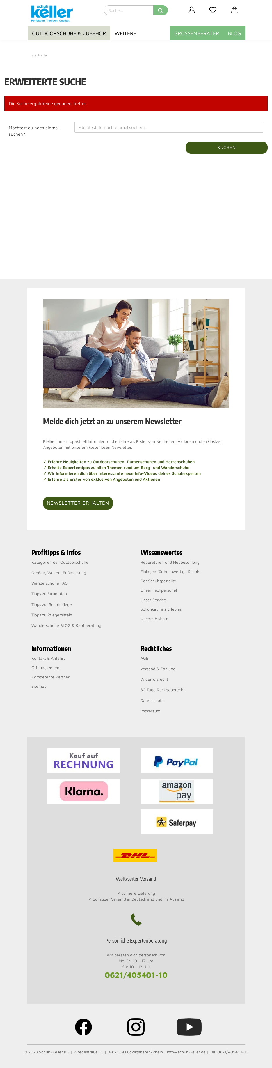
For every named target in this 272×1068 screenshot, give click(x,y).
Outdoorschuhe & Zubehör (69, 33)
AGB (145, 658)
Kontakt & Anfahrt (48, 658)
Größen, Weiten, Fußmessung (58, 572)
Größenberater (196, 33)
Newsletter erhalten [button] (78, 503)
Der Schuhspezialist (158, 580)
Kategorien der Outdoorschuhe (59, 562)
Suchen (227, 147)
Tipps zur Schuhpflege (51, 604)
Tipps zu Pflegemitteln (51, 614)
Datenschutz (152, 700)
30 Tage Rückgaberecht (163, 689)
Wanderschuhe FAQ (49, 583)
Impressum (150, 710)
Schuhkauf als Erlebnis (161, 609)
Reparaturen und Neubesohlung (170, 562)
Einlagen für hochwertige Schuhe (171, 571)
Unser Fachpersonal (159, 590)
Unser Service (153, 599)
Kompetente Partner (50, 676)
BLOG (234, 33)
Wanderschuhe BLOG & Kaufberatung (66, 625)
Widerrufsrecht (154, 679)
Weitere (125, 33)
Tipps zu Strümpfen (49, 593)
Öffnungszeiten (45, 667)
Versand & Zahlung (158, 668)
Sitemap (39, 686)
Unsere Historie (154, 618)
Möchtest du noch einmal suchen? (33, 130)
